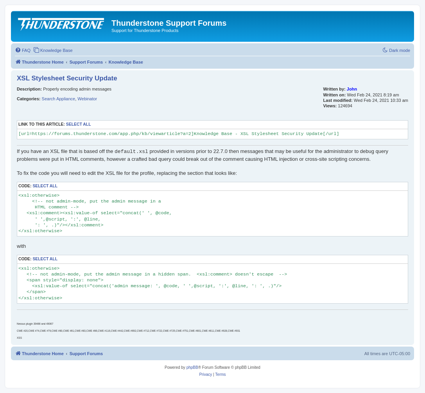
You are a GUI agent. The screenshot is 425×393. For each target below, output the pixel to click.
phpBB (192, 367)
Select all (78, 124)
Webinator (87, 98)
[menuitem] (22, 50)
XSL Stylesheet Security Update (67, 78)
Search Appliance (58, 98)
